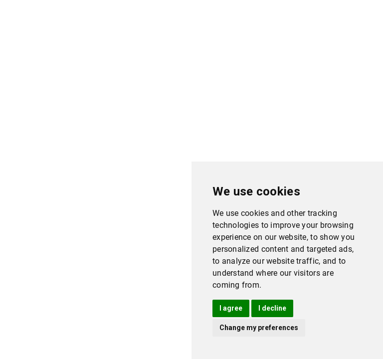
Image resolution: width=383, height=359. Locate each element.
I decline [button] (272, 308)
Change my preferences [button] (258, 328)
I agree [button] (230, 308)
